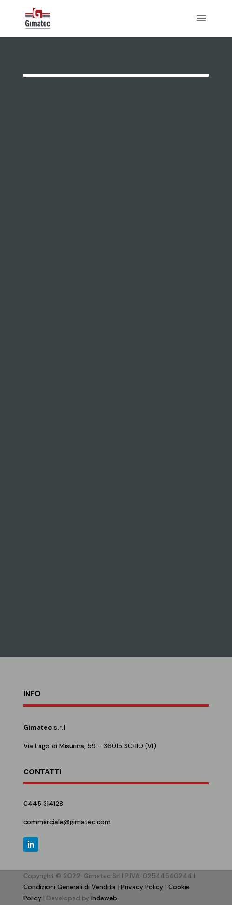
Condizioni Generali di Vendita (69, 887)
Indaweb (104, 898)
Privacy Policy (142, 887)
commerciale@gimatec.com (67, 822)
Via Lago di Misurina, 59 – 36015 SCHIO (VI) (89, 746)
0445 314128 (43, 803)
